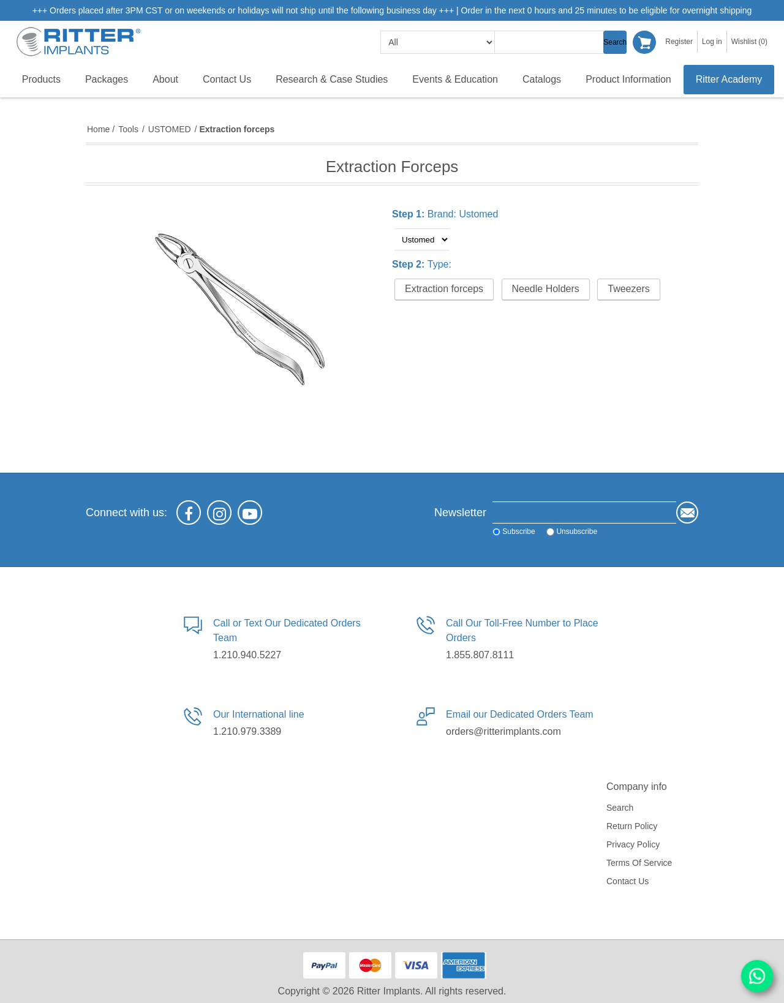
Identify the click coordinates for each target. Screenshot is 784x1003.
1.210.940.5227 (247, 655)
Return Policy (631, 826)
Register (679, 41)
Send (687, 513)
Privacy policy (633, 844)
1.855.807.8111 (480, 655)
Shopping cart (644, 42)
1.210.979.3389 (247, 731)
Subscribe (518, 531)
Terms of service (639, 863)
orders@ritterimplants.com (503, 731)
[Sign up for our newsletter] (584, 513)
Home (98, 129)
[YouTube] (250, 512)
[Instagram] (219, 512)
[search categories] (437, 42)
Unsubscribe (576, 531)
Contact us (627, 881)
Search (615, 42)
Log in (712, 41)
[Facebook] (188, 512)
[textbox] (556, 42)
